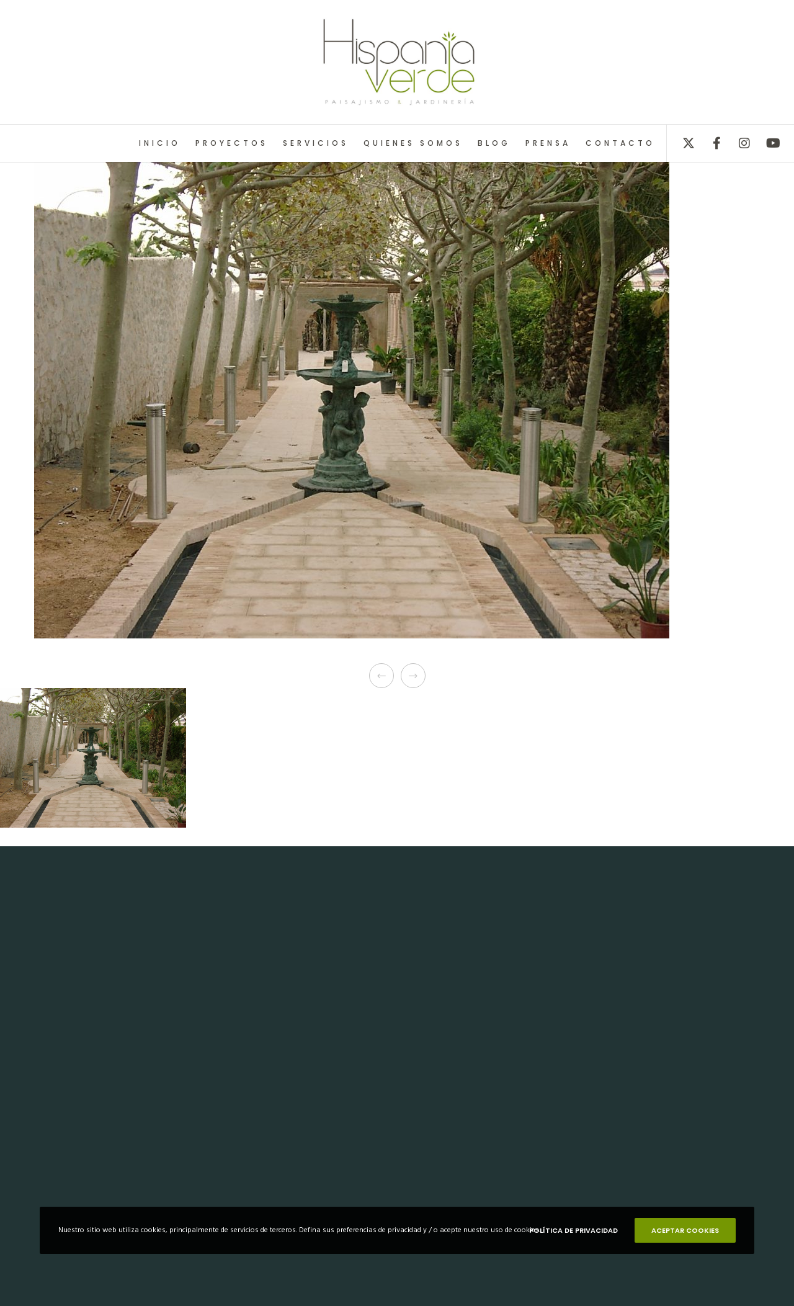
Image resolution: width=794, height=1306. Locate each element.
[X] (681, 143)
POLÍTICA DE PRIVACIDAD (573, 1230)
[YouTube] (764, 143)
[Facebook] (709, 143)
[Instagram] (737, 143)
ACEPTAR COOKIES (685, 1230)
